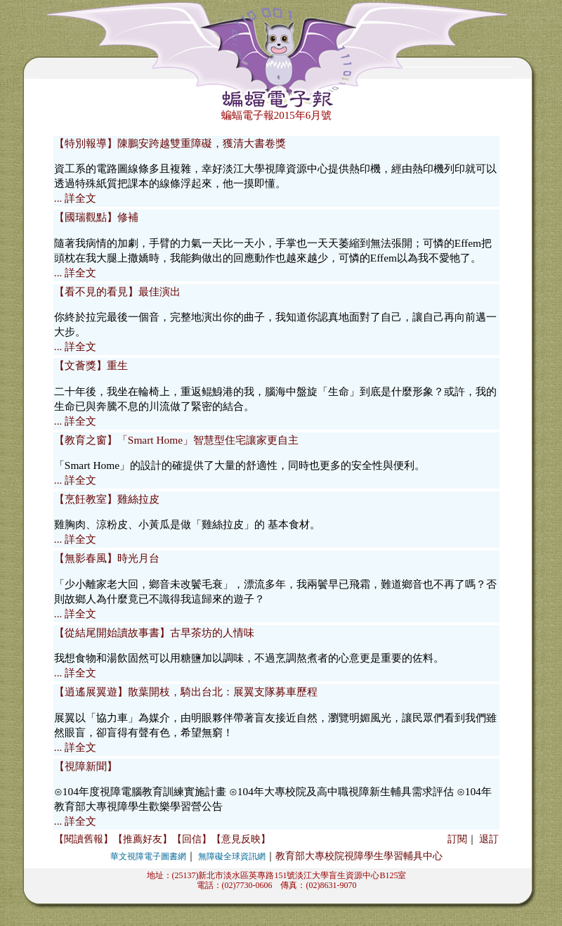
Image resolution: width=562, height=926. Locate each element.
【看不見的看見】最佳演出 (117, 291)
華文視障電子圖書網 (148, 856)
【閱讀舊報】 (83, 839)
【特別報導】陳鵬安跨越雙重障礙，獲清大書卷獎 (170, 143)
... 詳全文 (75, 198)
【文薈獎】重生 (91, 365)
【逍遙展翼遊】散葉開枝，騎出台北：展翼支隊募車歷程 (186, 691)
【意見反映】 (240, 839)
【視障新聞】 (85, 766)
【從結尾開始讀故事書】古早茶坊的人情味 (154, 632)
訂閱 (457, 839)
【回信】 (191, 839)
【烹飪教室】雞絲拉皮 (106, 499)
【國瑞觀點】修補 (96, 217)
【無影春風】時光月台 (106, 558)
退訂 (489, 839)
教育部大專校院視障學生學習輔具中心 (359, 856)
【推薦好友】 (142, 839)
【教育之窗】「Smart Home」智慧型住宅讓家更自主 (176, 440)
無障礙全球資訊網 (232, 856)
